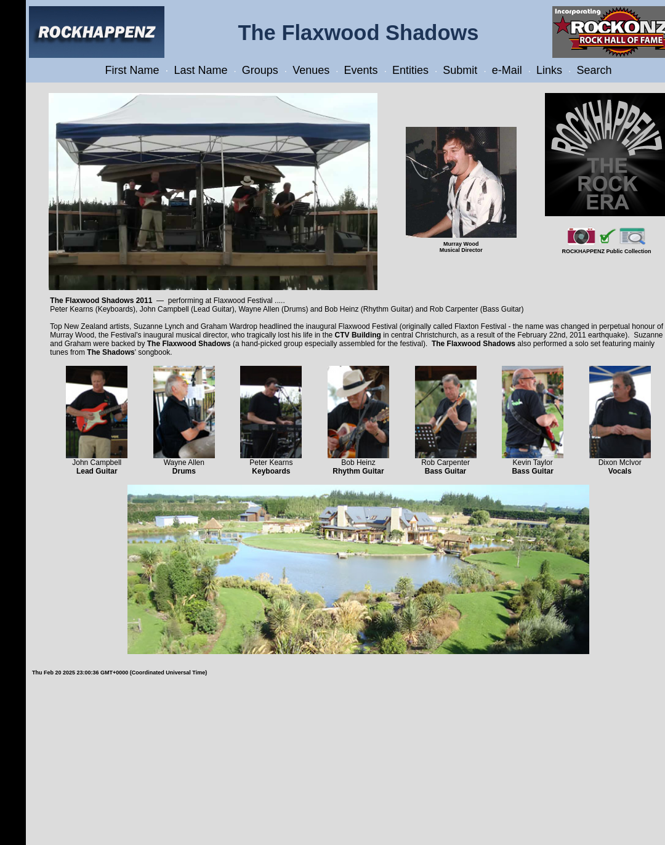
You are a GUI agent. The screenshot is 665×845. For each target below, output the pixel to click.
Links (549, 70)
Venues (310, 70)
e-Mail (507, 70)
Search (593, 70)
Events (361, 70)
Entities (410, 70)
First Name (132, 70)
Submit (460, 70)
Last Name (200, 70)
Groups (260, 70)
